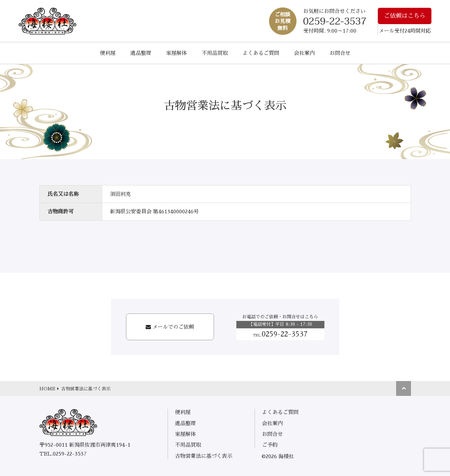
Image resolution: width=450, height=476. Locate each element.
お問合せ (340, 53)
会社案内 (304, 53)
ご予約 (270, 444)
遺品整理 (140, 53)
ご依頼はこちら (404, 16)
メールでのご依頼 (173, 326)
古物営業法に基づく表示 (203, 456)
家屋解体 (176, 53)
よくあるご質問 (261, 53)
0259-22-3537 (280, 334)
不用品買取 (215, 53)
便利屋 (108, 53)
